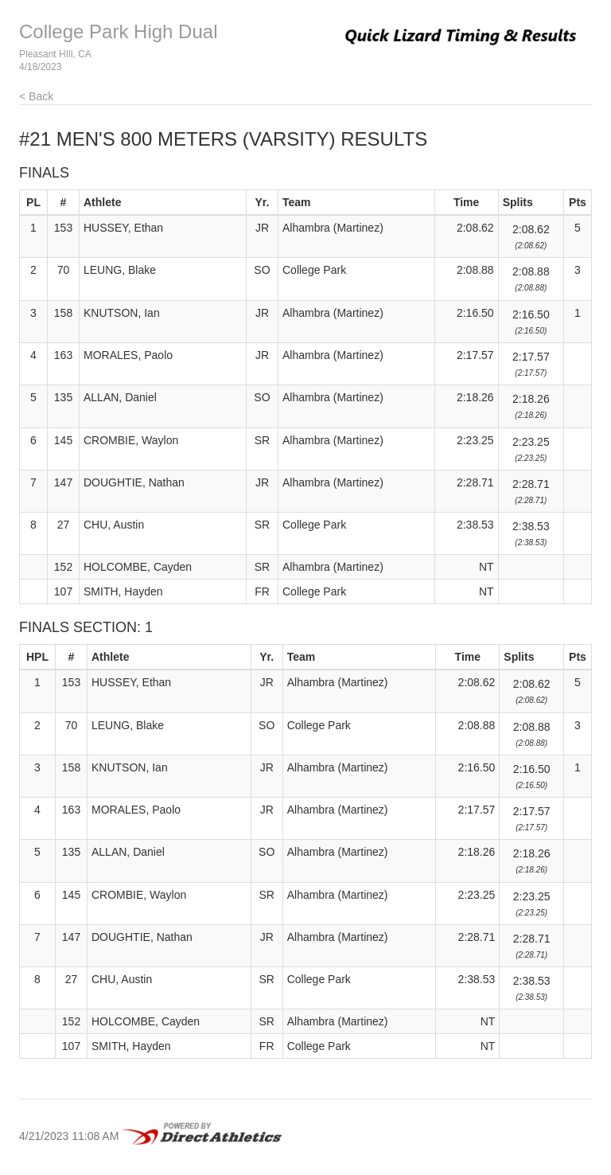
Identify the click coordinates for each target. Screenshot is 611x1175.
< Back (36, 96)
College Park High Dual (118, 31)
